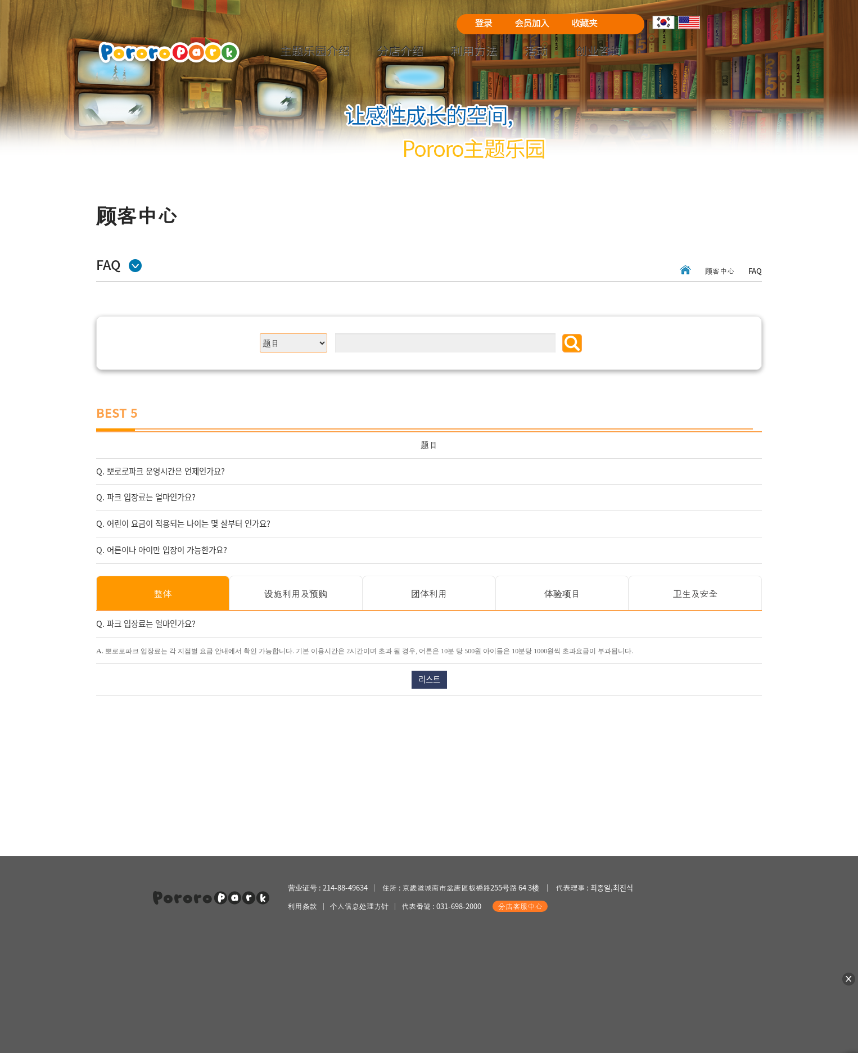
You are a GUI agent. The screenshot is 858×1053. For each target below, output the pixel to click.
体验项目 (562, 593)
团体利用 (429, 593)
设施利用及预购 (295, 593)
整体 (162, 593)
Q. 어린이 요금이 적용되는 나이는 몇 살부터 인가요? (183, 523)
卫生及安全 (695, 593)
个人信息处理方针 (359, 906)
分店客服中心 (520, 906)
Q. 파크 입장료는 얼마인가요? (146, 497)
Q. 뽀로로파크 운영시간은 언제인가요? (160, 471)
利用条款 (302, 906)
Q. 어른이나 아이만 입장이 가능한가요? (161, 550)
